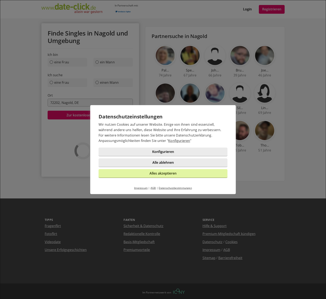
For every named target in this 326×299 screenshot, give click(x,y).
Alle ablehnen (163, 162)
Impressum (141, 188)
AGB (153, 188)
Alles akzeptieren (163, 173)
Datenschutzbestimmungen (175, 188)
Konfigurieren (179, 140)
